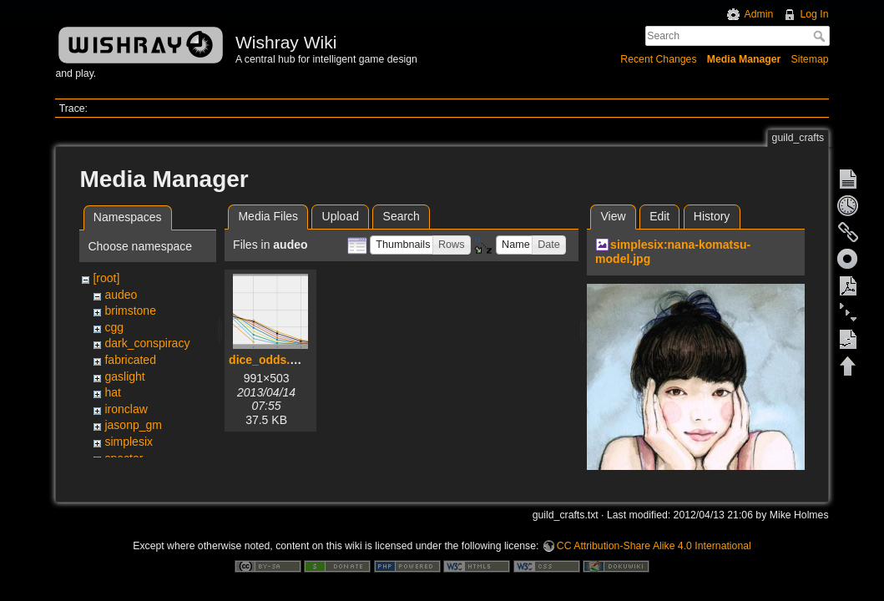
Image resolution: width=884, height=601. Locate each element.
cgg (114, 327)
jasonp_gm (133, 425)
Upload (340, 216)
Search (821, 36)
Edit (659, 216)
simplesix (128, 441)
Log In (814, 14)
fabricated (129, 359)
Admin (758, 14)
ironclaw (125, 409)
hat (112, 392)
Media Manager (744, 59)
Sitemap (810, 59)
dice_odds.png (270, 359)
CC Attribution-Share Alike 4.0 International (654, 546)
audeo (120, 294)
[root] (106, 278)
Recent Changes (658, 59)
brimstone (129, 310)
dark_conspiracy (146, 343)
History (712, 216)
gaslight (124, 376)
